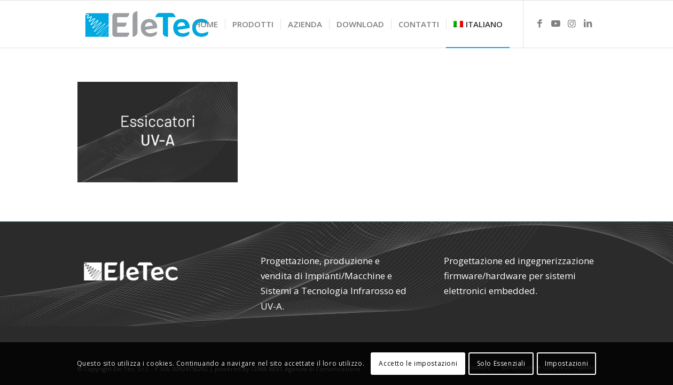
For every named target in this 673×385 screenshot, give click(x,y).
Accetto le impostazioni (418, 363)
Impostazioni (566, 363)
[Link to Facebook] (540, 24)
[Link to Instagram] (572, 24)
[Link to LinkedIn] (588, 24)
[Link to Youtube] (556, 24)
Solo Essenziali (501, 363)
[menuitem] (206, 24)
